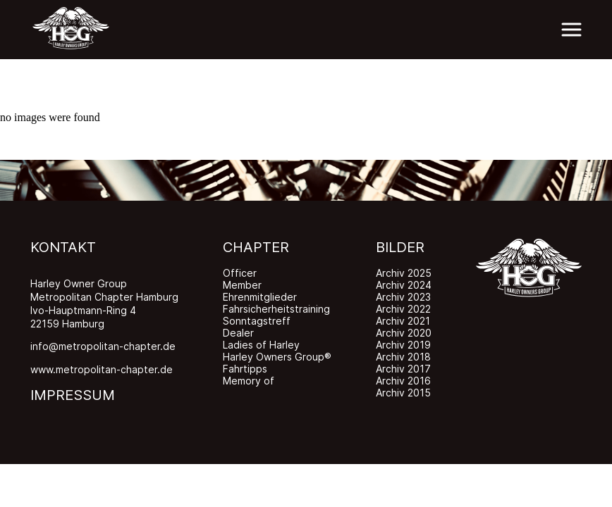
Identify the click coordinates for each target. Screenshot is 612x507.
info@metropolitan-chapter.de (103, 346)
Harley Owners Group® (277, 357)
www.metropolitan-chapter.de (101, 369)
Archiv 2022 (403, 309)
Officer (240, 273)
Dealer (238, 333)
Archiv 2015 (403, 393)
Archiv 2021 (403, 321)
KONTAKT (63, 247)
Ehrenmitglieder (260, 297)
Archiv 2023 (403, 297)
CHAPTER (256, 247)
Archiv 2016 (403, 381)
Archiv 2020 (404, 333)
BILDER (400, 247)
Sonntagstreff (256, 321)
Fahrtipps (245, 369)
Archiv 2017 (403, 369)
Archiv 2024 (404, 285)
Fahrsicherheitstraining (276, 309)
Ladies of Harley (261, 345)
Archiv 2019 (403, 345)
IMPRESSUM (72, 395)
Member (242, 285)
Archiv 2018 (403, 357)
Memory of (248, 381)
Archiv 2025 (404, 273)
